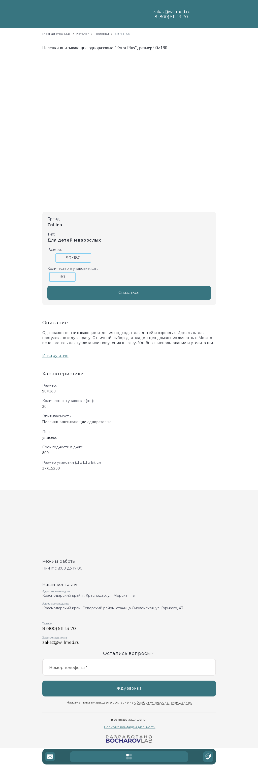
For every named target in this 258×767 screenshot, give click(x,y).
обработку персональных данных (163, 702)
